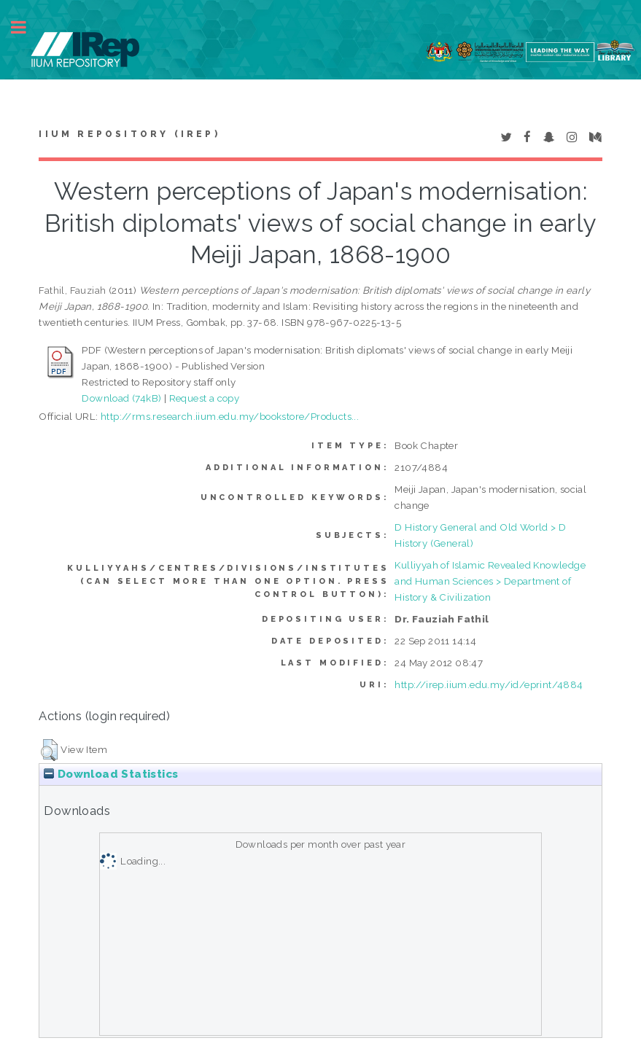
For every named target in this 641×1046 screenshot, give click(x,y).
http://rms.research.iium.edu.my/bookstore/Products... (230, 416)
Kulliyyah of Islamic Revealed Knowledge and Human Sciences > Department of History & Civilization (490, 581)
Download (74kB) (121, 398)
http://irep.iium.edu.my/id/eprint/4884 (489, 684)
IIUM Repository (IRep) (129, 134)
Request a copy (204, 398)
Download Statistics (111, 774)
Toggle (26, 27)
